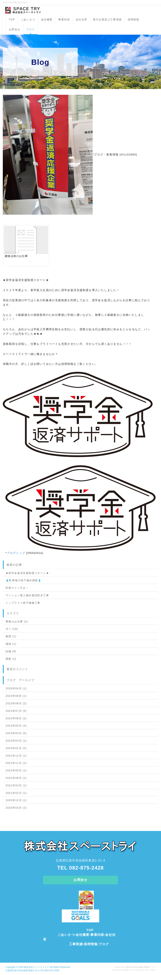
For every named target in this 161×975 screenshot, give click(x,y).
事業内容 (64, 19)
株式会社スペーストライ (36, 967)
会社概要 (47, 19)
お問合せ (14, 29)
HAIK (153, 970)
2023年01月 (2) (16, 748)
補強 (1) (11, 643)
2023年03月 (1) (16, 740)
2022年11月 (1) (16, 762)
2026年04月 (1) (16, 688)
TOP (12, 19)
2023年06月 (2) (16, 718)
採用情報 (133, 19)
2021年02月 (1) (16, 792)
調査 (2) (11, 658)
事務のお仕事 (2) (17, 621)
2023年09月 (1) (16, 695)
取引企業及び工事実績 (107, 19)
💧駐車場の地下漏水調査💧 (23, 580)
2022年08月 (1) (16, 777)
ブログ (30, 29)
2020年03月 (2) (16, 807)
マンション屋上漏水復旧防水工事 (27, 595)
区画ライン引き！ (17, 587)
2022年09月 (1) (16, 770)
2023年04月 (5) (16, 733)
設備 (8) (11, 651)
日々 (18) (12, 628)
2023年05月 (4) (16, 725)
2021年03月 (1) (16, 785)
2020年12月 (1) (16, 800)
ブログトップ (16, 552)
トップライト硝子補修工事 (23, 602)
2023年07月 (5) (16, 710)
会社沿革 (81, 19)
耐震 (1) (11, 636)
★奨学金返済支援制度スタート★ (27, 573)
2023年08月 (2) (16, 703)
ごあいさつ (28, 19)
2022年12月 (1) (16, 755)
